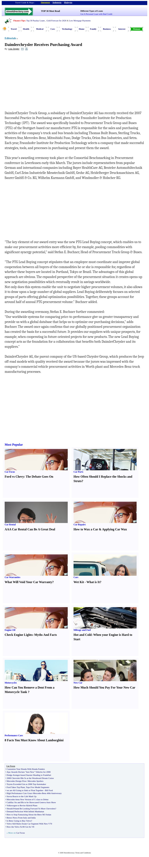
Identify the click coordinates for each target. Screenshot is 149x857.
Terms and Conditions (83, 853)
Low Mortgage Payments (80, 20)
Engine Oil (10, 630)
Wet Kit (79, 582)
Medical (39, 29)
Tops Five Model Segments (37, 787)
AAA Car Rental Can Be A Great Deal (30, 529)
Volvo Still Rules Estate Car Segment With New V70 (29, 823)
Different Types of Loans (92, 11)
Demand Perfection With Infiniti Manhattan (25, 811)
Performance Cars (14, 735)
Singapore (45, 2)
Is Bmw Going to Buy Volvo (19, 821)
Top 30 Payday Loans (35, 20)
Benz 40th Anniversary (52, 793)
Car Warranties (12, 577)
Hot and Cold (82, 634)
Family (93, 29)
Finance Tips (19, 20)
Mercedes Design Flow (16, 781)
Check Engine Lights (18, 634)
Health (26, 29)
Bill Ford (49, 790)
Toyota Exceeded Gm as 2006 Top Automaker (26, 784)
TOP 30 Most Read (50, 11)
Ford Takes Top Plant (16, 787)
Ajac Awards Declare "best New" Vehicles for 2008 (28, 772)
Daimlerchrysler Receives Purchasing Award (43, 44)
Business (107, 29)
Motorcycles (11, 682)
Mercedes (11, 799)
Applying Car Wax (114, 529)
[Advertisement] (36, 81)
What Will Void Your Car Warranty (28, 582)
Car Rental (10, 524)
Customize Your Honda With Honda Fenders (26, 769)
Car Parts (78, 471)
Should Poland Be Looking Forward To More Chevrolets (31, 808)
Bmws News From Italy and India (21, 817)
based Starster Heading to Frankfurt (36, 775)
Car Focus (10, 471)
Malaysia (68, 2)
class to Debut (42, 799)
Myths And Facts (45, 634)
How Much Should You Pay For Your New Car (104, 687)
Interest (121, 29)
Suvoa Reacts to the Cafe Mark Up (21, 796)
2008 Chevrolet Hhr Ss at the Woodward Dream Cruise (30, 778)
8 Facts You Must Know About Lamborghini (34, 740)
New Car (78, 682)
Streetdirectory (69, 853)
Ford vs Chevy (14, 476)
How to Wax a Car (86, 529)
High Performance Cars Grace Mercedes (24, 793)
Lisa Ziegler (13, 49)
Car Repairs (80, 524)
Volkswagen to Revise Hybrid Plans (22, 805)
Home (81, 29)
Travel (13, 29)
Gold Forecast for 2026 (56, 20)
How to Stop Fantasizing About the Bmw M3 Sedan (29, 814)
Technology (67, 29)
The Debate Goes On (39, 476)
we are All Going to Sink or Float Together (25, 790)
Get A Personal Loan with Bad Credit (96, 14)
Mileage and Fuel (82, 630)
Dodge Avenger (13, 775)
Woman (136, 29)
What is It (93, 582)
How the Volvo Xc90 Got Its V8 (20, 827)
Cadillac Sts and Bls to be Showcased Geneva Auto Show (31, 802)
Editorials (10, 38)
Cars (52, 29)
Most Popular (14, 444)
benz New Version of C (26, 799)
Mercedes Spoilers (35, 781)
